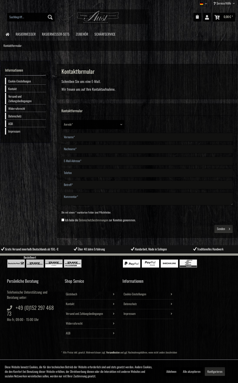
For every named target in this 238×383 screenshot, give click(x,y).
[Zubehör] (82, 33)
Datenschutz (14, 116)
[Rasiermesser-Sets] (56, 33)
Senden (223, 227)
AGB (10, 123)
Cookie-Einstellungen (19, 81)
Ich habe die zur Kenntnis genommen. (100, 220)
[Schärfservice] (105, 33)
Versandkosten (113, 352)
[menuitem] (31, 17)
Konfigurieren (214, 371)
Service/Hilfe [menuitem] (222, 3)
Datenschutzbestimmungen (93, 220)
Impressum (14, 131)
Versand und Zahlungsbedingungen (19, 99)
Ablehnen (171, 371)
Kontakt (12, 88)
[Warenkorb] (224, 17)
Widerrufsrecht (16, 108)
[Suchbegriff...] (31, 17)
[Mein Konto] (207, 17)
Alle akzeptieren (191, 371)
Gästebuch (71, 294)
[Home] (7, 34)
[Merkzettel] (197, 17)
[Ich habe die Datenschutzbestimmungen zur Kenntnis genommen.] (62, 220)
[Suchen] (50, 17)
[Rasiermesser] (25, 33)
